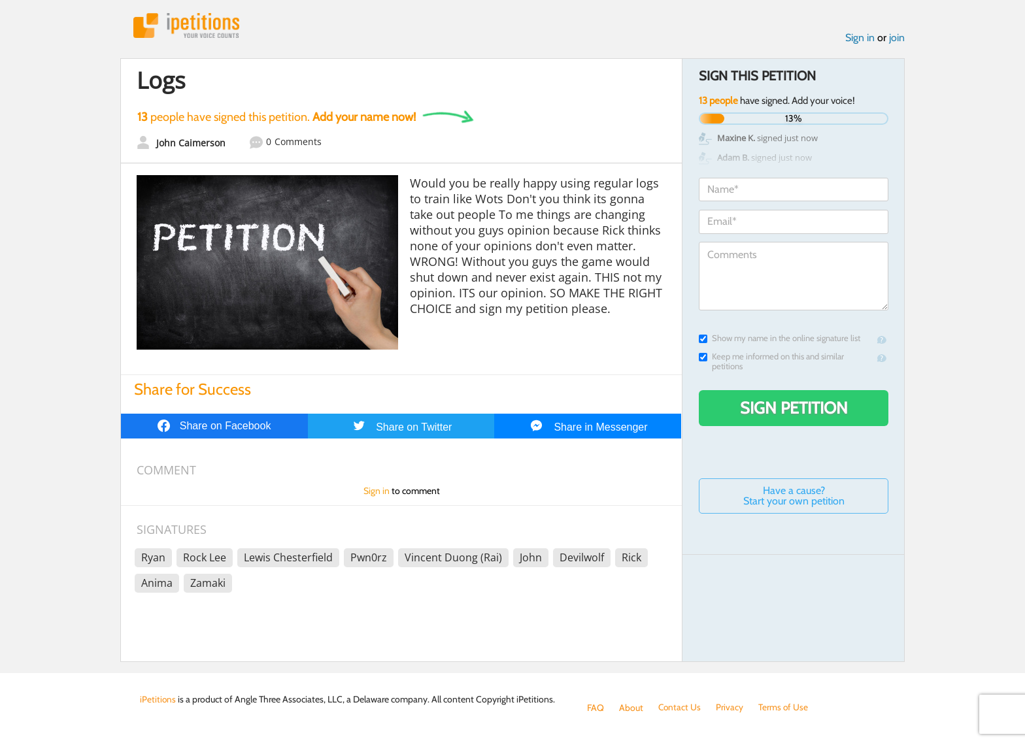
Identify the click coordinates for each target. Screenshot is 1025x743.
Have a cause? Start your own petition (794, 496)
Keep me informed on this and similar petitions (771, 362)
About (631, 708)
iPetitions (187, 26)
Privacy (731, 708)
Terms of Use (785, 708)
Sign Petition (794, 408)
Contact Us (680, 708)
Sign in (860, 38)
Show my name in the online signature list (779, 339)
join (897, 38)
